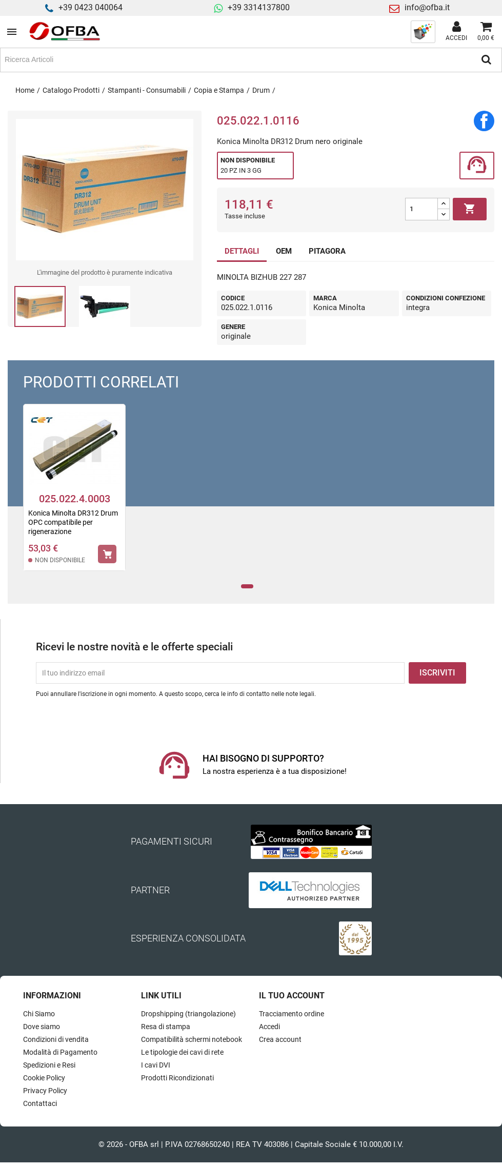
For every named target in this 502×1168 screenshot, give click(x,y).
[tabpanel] (74, 494)
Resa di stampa (165, 1026)
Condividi (484, 121)
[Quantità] (421, 209)
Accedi (269, 1026)
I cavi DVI (155, 1065)
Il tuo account (292, 995)
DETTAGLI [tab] (242, 251)
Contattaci (40, 1103)
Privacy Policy (45, 1091)
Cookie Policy (44, 1078)
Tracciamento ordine (291, 1014)
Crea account (280, 1039)
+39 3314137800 (259, 7)
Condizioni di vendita (56, 1039)
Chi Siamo (39, 1014)
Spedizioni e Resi (49, 1065)
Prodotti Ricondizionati (177, 1078)
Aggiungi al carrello (470, 209)
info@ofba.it (427, 7)
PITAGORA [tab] (327, 251)
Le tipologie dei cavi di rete (182, 1052)
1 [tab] (247, 586)
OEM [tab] (284, 251)
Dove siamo (41, 1026)
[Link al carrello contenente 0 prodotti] (485, 32)
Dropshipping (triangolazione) (188, 1014)
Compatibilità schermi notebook (191, 1039)
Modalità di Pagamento (60, 1052)
